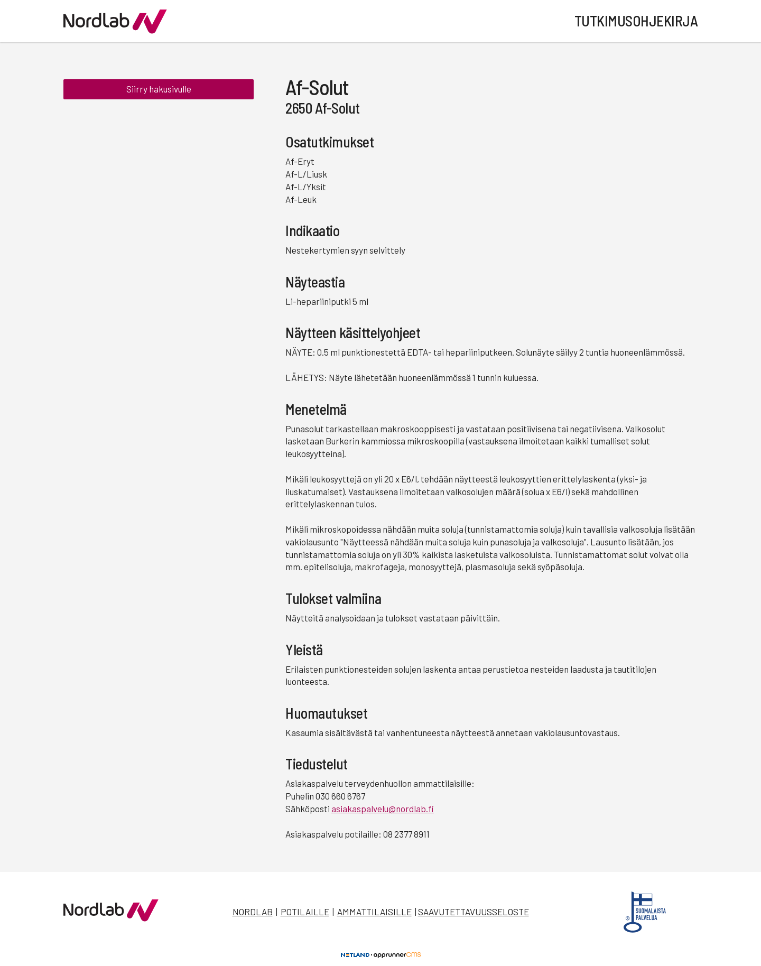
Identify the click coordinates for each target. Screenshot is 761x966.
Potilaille (305, 911)
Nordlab (253, 911)
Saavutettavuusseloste (473, 911)
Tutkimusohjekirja (636, 21)
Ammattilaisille (374, 911)
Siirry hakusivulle (158, 88)
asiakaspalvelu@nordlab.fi (382, 808)
